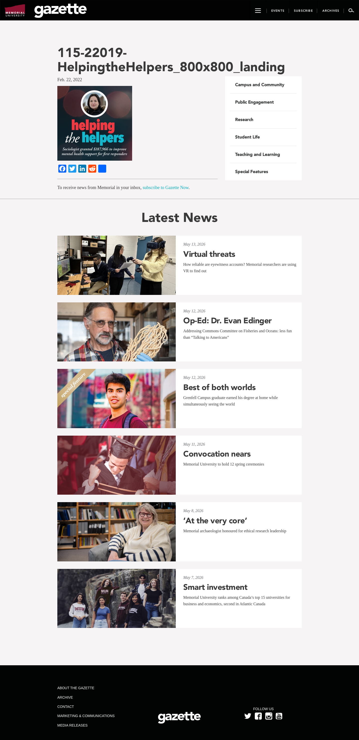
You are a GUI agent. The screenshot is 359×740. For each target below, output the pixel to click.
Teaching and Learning (257, 154)
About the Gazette (75, 688)
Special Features (251, 171)
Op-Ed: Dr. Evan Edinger (227, 320)
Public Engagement (254, 102)
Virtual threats (209, 254)
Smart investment (215, 587)
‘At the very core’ (215, 520)
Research (244, 119)
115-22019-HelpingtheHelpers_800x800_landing (171, 59)
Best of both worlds (219, 387)
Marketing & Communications (86, 716)
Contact (65, 707)
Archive (65, 697)
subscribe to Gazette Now (165, 187)
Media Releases (72, 725)
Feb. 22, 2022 (69, 79)
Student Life (247, 137)
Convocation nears (217, 453)
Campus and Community (259, 84)
